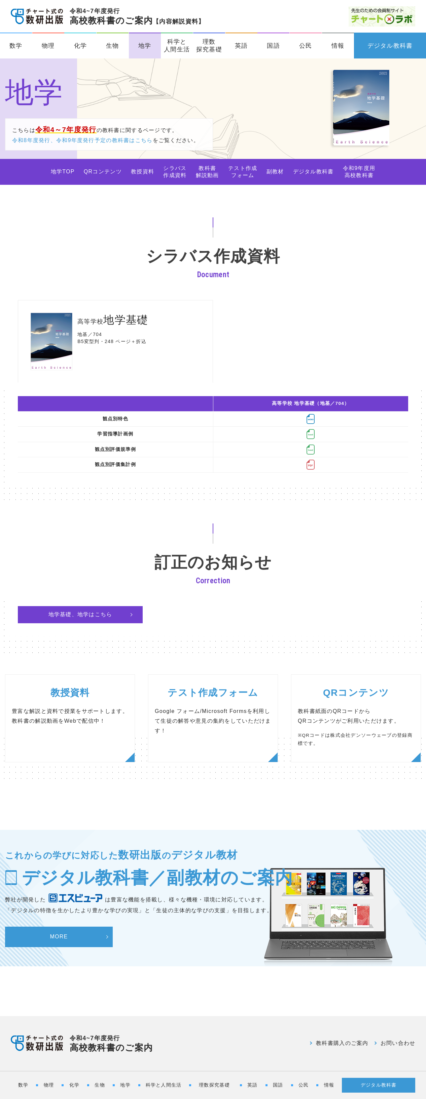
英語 (241, 45)
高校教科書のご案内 (137, 17)
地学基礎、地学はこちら (80, 614)
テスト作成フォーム (242, 171)
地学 (144, 45)
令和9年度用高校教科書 (359, 171)
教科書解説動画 (207, 171)
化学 (80, 45)
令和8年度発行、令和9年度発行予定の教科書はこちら (82, 140)
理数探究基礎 (209, 45)
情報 (338, 45)
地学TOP (63, 171)
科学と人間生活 (177, 45)
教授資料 (142, 171)
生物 (112, 45)
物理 (48, 45)
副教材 (275, 171)
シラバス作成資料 (174, 171)
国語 (273, 45)
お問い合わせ (398, 1043)
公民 (305, 45)
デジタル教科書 (390, 45)
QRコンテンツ (103, 171)
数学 (16, 45)
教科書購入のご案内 (342, 1043)
